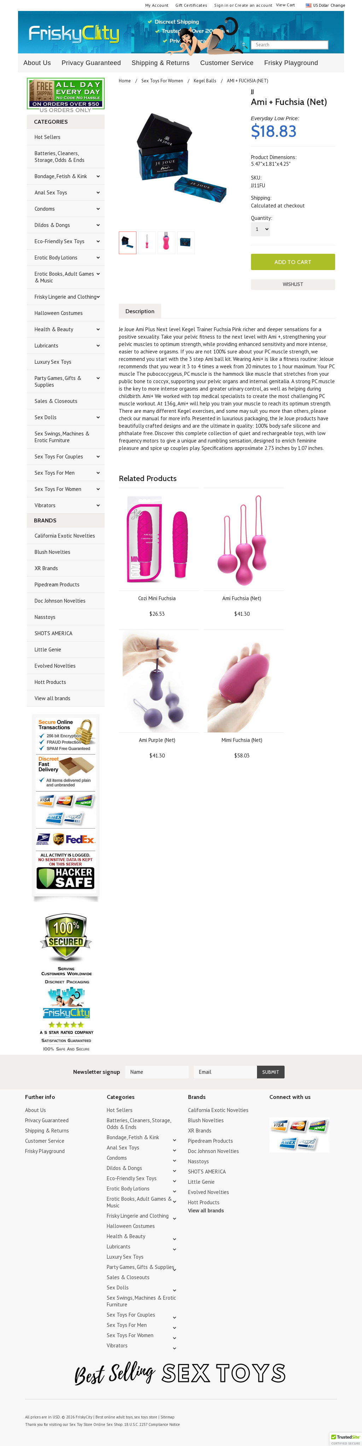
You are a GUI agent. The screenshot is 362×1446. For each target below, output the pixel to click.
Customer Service (226, 62)
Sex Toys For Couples (59, 456)
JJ (252, 91)
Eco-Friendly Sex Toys (59, 241)
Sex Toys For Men (55, 472)
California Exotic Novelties (65, 535)
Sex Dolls (46, 417)
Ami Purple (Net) (157, 740)
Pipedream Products (57, 584)
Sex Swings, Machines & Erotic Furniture (62, 437)
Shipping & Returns (160, 62)
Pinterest (298, 1111)
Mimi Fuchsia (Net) (242, 740)
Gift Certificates (191, 5)
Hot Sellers (47, 137)
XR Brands (46, 568)
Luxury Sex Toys (53, 361)
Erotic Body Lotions (56, 257)
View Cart (285, 4)
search (334, 45)
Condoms (45, 208)
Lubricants (46, 345)
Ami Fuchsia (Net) (241, 598)
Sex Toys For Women (58, 489)
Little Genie (48, 649)
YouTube (286, 1111)
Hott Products (50, 682)
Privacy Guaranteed (91, 62)
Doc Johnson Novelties (60, 600)
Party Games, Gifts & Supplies (58, 381)
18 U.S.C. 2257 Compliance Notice (152, 1424)
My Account (157, 5)
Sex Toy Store (80, 1424)
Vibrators (45, 505)
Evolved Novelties (55, 665)
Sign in (221, 5)
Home (125, 81)
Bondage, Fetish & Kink (61, 176)
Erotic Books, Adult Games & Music (64, 277)
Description (139, 311)
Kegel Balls (205, 81)
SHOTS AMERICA (53, 633)
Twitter (273, 1111)
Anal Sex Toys (51, 192)
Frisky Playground (291, 62)
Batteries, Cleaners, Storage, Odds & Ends (59, 156)
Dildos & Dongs (52, 225)
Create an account (253, 5)
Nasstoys (45, 617)
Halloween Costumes (59, 313)
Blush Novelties (52, 552)
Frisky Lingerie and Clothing (66, 296)
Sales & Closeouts (56, 401)
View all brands (52, 698)
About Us (37, 62)
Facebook (310, 1111)
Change (337, 5)
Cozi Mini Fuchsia (157, 598)
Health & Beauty (54, 329)
